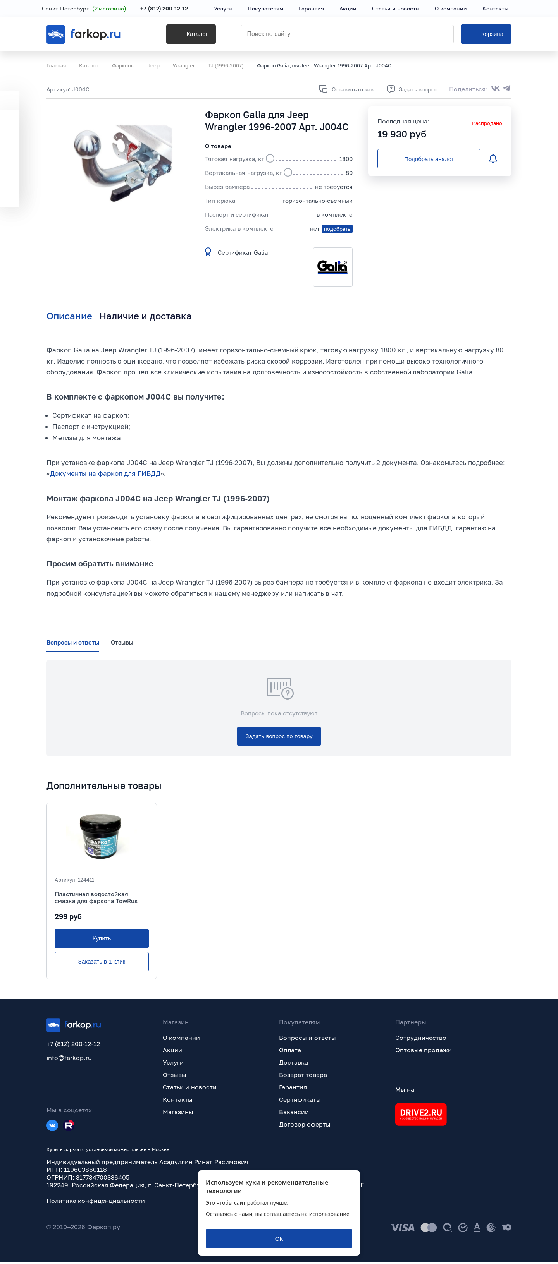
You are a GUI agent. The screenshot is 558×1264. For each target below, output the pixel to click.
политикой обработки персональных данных (265, 1221)
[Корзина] (486, 35)
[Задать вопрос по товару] (278, 738)
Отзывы (174, 1077)
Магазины (178, 1114)
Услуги (173, 1064)
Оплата (290, 1052)
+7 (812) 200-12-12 (169, 8)
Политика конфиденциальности (95, 1203)
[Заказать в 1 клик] (102, 964)
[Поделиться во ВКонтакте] (495, 89)
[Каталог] (180, 35)
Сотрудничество (420, 1040)
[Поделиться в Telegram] (507, 89)
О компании (181, 1040)
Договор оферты (305, 1126)
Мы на (404, 1092)
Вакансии (294, 1114)
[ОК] (279, 1238)
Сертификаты (300, 1102)
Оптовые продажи (423, 1052)
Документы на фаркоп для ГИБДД (105, 474)
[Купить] (102, 940)
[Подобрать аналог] (428, 158)
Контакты (178, 1102)
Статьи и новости (190, 1089)
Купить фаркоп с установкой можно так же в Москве (107, 1151)
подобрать (337, 229)
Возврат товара (303, 1077)
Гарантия (293, 1089)
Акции (172, 1052)
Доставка (293, 1064)
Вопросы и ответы (307, 1040)
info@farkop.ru (69, 1059)
